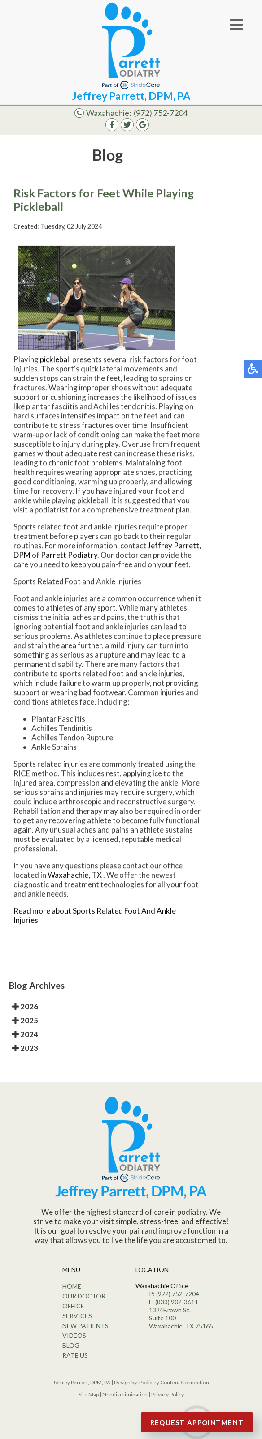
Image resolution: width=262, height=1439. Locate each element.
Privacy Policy (167, 1394)
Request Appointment (197, 1422)
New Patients (85, 1325)
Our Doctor (83, 1296)
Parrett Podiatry (69, 554)
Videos (74, 1335)
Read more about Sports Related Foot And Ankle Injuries (94, 915)
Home (71, 1286)
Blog (70, 1345)
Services (77, 1315)
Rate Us (75, 1355)
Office (73, 1306)
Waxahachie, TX (75, 875)
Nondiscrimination (125, 1394)
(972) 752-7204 (161, 113)
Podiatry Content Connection (174, 1382)
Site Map (89, 1394)
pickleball (55, 359)
